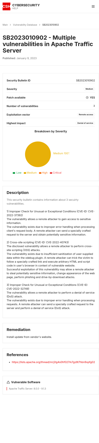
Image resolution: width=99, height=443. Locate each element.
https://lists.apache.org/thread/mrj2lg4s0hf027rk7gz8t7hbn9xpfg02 (53, 362)
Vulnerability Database (25, 24)
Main (5, 24)
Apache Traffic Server (20, 388)
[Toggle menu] (93, 6)
